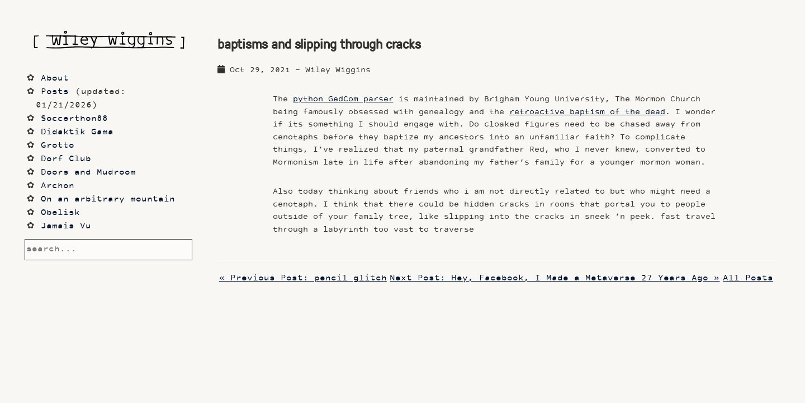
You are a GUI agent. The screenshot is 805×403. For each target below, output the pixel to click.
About (55, 79)
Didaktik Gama (77, 132)
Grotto (57, 146)
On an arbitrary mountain (108, 199)
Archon (57, 186)
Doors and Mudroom (88, 173)
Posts (55, 92)
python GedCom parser (343, 99)
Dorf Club (66, 159)
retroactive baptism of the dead (587, 112)
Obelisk (60, 213)
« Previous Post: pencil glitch (303, 278)
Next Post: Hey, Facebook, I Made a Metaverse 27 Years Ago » (554, 278)
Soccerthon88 (74, 119)
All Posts (748, 278)
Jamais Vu (66, 226)
